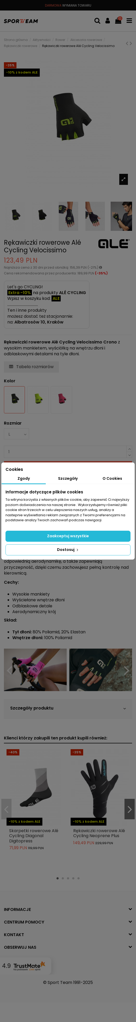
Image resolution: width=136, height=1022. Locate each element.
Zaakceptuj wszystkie (68, 536)
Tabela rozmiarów (31, 367)
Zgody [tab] (24, 478)
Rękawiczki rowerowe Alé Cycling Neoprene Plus (99, 833)
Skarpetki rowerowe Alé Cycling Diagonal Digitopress (33, 836)
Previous (9, 670)
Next (126, 670)
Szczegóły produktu (68, 708)
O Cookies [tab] (112, 478)
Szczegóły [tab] (68, 478)
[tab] (68, 709)
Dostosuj (68, 549)
